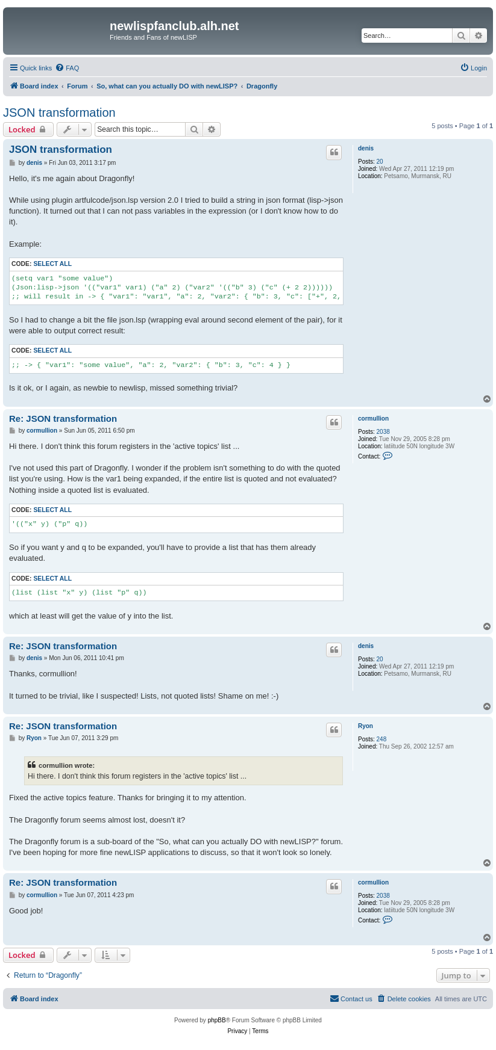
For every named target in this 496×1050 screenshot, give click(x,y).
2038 (383, 431)
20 (380, 161)
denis (366, 148)
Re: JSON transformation (63, 418)
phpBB (217, 1020)
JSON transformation (59, 112)
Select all (52, 264)
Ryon (365, 726)
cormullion (373, 418)
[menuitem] (67, 68)
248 (382, 739)
